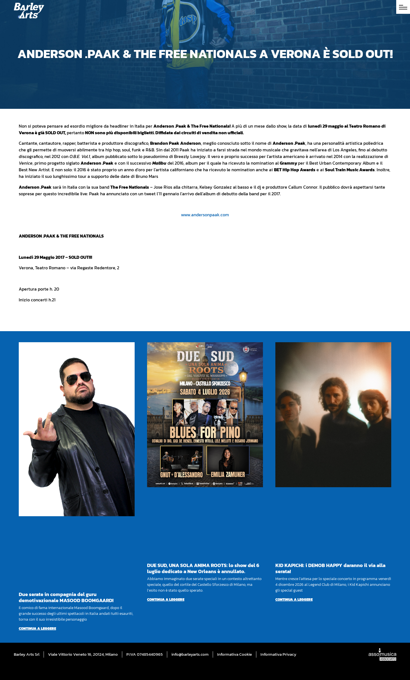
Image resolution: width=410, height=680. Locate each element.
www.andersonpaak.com (205, 214)
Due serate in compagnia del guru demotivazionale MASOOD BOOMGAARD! (66, 597)
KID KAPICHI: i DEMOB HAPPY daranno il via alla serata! (330, 568)
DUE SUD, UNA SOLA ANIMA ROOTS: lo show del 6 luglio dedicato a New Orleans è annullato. (203, 568)
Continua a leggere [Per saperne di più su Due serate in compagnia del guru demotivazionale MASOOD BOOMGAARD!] (37, 628)
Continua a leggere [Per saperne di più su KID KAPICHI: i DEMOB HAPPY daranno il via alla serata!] (294, 599)
